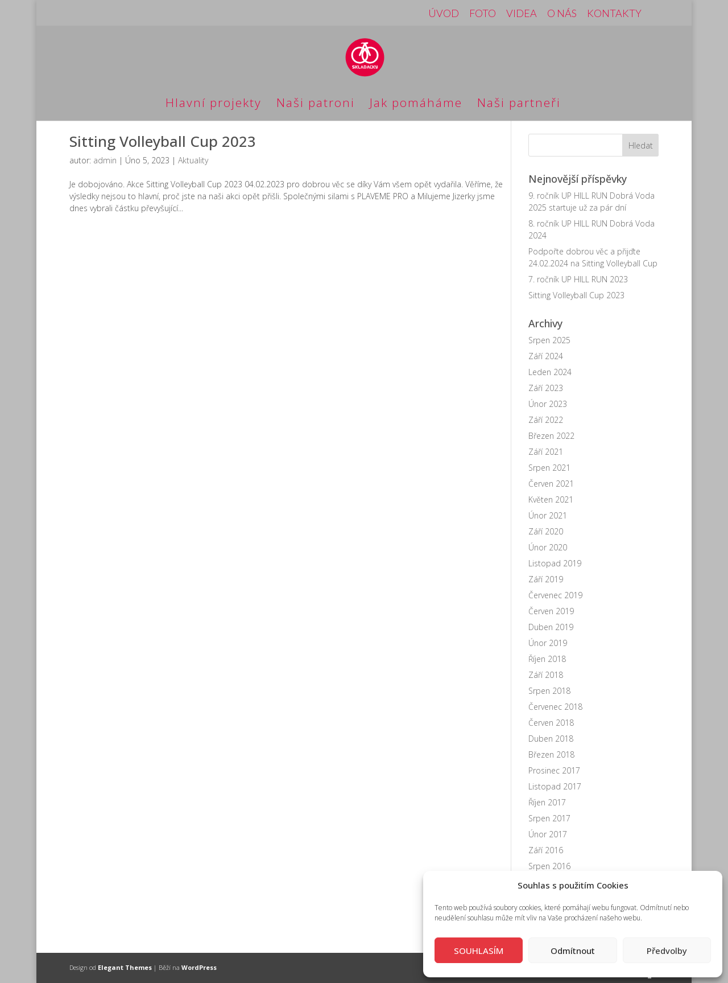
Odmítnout (573, 950)
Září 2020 (545, 531)
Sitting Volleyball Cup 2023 (162, 141)
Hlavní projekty (214, 104)
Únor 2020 (547, 547)
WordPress (199, 967)
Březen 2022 (551, 435)
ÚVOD (443, 13)
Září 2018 (545, 674)
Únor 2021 (547, 515)
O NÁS (562, 13)
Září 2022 (545, 419)
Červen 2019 (551, 611)
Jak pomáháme (416, 104)
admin (105, 160)
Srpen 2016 (549, 866)
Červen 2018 (551, 722)
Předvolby (667, 950)
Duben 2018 (550, 738)
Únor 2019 (547, 642)
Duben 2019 (550, 627)
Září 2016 (545, 850)
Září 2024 (545, 356)
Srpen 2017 (549, 818)
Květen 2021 (550, 499)
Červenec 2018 (555, 706)
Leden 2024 (550, 372)
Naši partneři (519, 104)
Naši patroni (315, 104)
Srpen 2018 (549, 690)
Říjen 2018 (547, 658)
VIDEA (521, 13)
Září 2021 (545, 451)
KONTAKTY (614, 13)
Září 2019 (545, 579)
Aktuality (193, 160)
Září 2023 (545, 387)
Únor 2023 (547, 403)
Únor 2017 (547, 834)
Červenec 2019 (555, 595)
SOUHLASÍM (478, 950)
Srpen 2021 (549, 467)
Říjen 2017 (547, 802)
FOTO (482, 13)
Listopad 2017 (554, 786)
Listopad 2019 (554, 563)
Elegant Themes (125, 967)
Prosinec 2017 (554, 770)
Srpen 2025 (549, 340)
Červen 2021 (551, 483)
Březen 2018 (551, 754)
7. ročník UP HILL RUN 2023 (578, 279)
